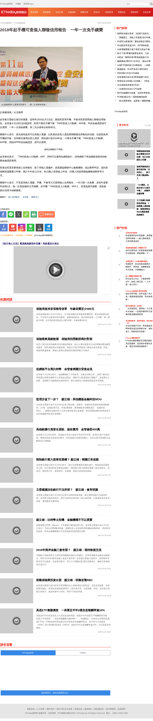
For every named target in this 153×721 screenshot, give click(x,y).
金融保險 (72, 12)
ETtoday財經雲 (121, 111)
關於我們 (50, 709)
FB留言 (83, 653)
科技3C (97, 12)
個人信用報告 (14, 197)
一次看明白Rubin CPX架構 (129, 89)
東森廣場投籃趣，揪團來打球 (136, 248)
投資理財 (34, 12)
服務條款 (88, 709)
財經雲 (14, 12)
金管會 (25, 197)
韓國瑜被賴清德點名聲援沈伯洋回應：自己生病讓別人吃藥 (143, 155)
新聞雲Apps (28, 1)
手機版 (18, 1)
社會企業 (147, 12)
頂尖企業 (59, 12)
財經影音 (109, 12)
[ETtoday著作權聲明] (43, 235)
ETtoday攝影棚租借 (133, 338)
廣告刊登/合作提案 (64, 709)
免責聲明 (121, 709)
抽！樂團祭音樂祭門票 (134, 276)
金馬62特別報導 (131, 233)
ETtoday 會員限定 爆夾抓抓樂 (136, 291)
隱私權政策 (99, 709)
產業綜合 (122, 12)
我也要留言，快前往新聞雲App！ (55, 693)
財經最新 (47, 12)
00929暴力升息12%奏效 (128, 73)
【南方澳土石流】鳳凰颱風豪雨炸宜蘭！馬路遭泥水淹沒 (30, 243)
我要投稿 (31, 709)
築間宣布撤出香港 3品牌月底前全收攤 (135, 33)
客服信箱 (78, 709)
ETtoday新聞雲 (6, 1)
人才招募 (40, 709)
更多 (147, 125)
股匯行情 (84, 12)
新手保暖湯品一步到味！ (134, 306)
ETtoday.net (82, 713)
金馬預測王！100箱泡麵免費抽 (136, 261)
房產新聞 (134, 12)
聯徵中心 (35, 197)
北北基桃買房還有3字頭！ (129, 85)
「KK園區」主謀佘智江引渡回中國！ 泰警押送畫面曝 (143, 189)
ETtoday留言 (28, 653)
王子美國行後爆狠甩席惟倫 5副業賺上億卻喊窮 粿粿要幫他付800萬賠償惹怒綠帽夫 (143, 207)
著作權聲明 (111, 709)
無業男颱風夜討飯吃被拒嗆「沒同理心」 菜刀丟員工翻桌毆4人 (143, 172)
